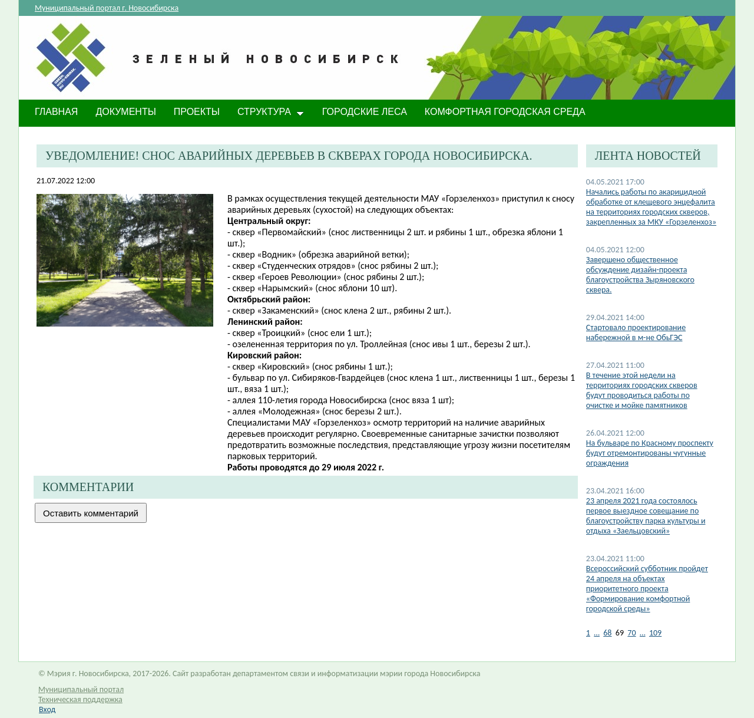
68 (607, 633)
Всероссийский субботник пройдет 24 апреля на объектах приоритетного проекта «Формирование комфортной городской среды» (647, 589)
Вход (47, 709)
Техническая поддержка (80, 699)
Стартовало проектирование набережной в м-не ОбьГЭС (636, 332)
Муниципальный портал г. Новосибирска (106, 8)
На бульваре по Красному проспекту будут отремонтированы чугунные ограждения (649, 453)
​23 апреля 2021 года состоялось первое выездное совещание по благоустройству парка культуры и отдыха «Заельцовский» (646, 516)
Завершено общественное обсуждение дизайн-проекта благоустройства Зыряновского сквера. (640, 275)
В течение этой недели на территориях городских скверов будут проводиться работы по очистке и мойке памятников (641, 390)
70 (631, 633)
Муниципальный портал (81, 689)
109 (655, 633)
